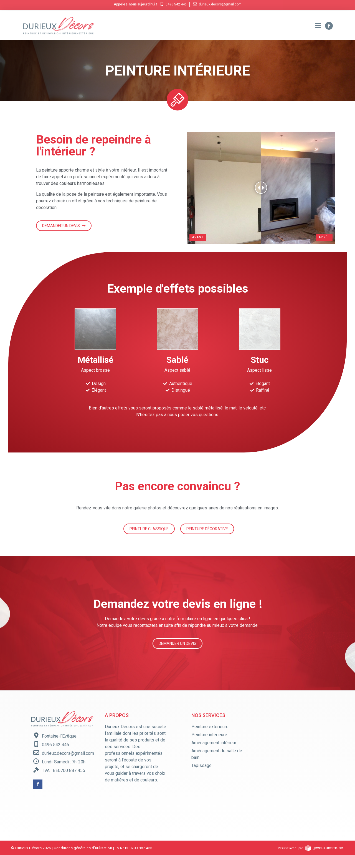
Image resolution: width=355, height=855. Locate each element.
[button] (64, 225)
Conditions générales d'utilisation (83, 848)
